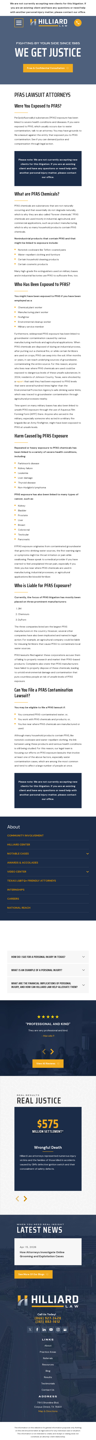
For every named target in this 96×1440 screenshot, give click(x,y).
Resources (48, 1365)
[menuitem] (48, 835)
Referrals (48, 1358)
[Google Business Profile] (65, 1330)
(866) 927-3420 (47, 1318)
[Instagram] (58, 1330)
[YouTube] (51, 1330)
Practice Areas (48, 1352)
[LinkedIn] (44, 1330)
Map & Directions (48, 1411)
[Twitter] (29, 1330)
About (48, 1346)
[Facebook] (37, 1330)
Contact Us (48, 1390)
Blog (48, 1371)
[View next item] (52, 1051)
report (20, 381)
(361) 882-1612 (48, 1322)
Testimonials (48, 1384)
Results (48, 1377)
